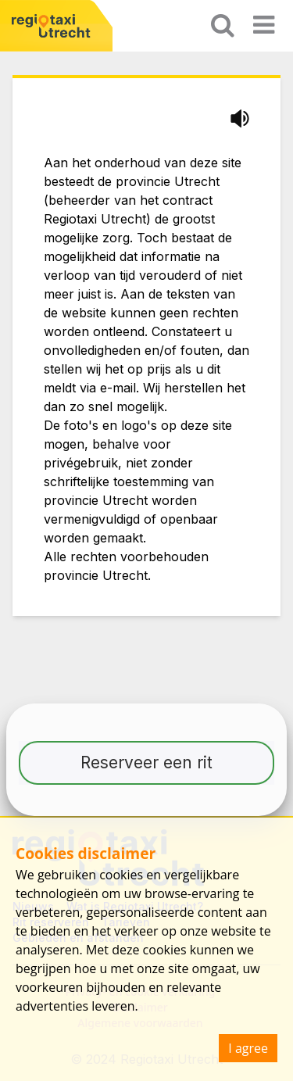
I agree (248, 1048)
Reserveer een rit (146, 762)
